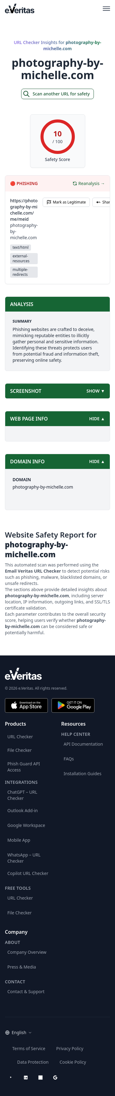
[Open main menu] (106, 8)
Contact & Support (25, 991)
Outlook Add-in (22, 810)
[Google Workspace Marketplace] (55, 1077)
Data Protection (33, 1062)
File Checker (19, 750)
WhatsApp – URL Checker (23, 858)
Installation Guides (83, 773)
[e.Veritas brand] (57, 674)
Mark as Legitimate (66, 202)
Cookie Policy (72, 1062)
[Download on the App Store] (26, 705)
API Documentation (83, 744)
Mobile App (18, 840)
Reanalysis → (88, 183)
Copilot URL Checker (27, 873)
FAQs (69, 759)
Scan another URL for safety (56, 94)
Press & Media (21, 967)
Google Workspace (26, 825)
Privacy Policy (69, 1048)
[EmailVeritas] (19, 8)
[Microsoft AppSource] (40, 1077)
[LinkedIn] (26, 1077)
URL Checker (20, 736)
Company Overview (26, 952)
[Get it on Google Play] (73, 705)
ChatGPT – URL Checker (22, 795)
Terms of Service (28, 1048)
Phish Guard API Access (23, 767)
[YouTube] (11, 1077)
